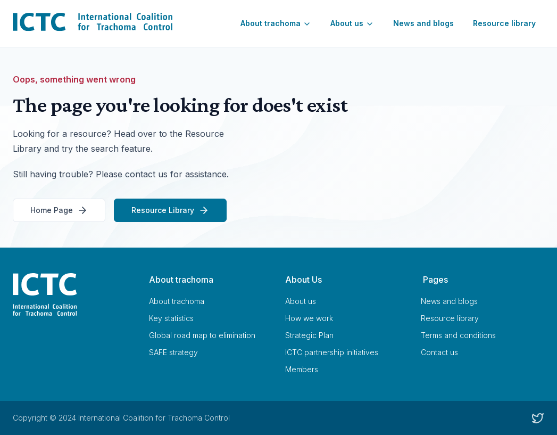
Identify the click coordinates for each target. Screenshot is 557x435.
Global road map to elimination (202, 335)
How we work (309, 318)
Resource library (504, 23)
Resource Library (170, 210)
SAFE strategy (173, 352)
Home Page (59, 210)
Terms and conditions (458, 335)
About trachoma (275, 23)
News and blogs (423, 23)
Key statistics (171, 318)
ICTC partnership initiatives (331, 352)
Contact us (439, 352)
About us (352, 23)
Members (301, 369)
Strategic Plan (309, 335)
